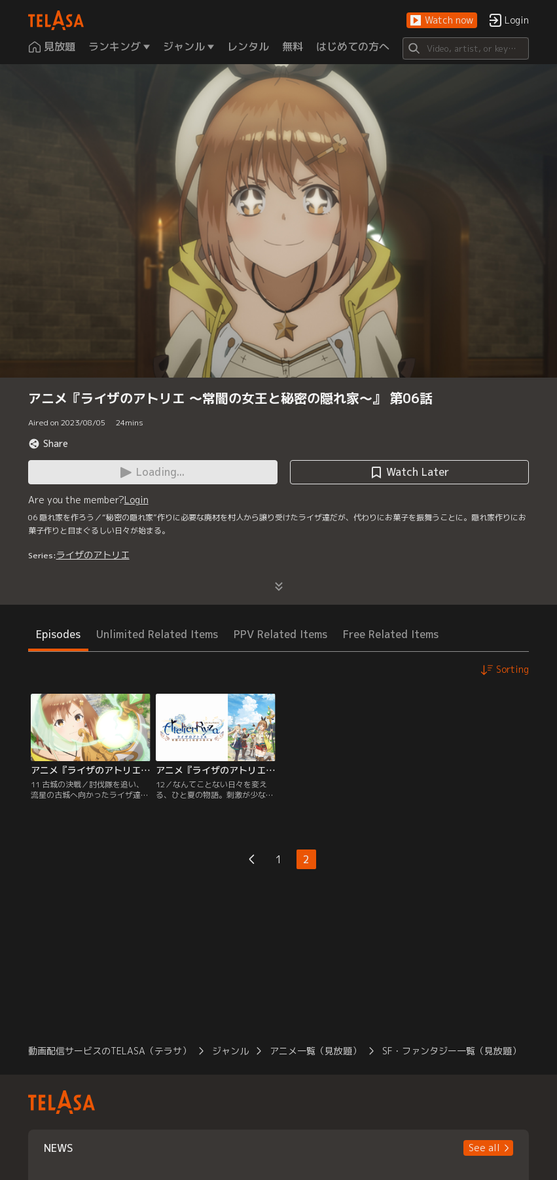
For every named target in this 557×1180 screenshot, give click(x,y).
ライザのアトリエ (93, 554)
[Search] (466, 48)
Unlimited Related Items (157, 634)
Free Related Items (391, 634)
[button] (441, 20)
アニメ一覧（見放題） (315, 1051)
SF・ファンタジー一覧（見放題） (451, 1051)
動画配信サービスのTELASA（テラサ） (109, 1051)
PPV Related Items (280, 634)
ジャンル (230, 1051)
